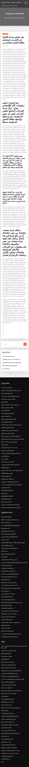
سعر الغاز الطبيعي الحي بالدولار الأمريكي (9, 543)
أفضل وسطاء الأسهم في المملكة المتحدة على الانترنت (12, 672)
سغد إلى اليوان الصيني (6, 482)
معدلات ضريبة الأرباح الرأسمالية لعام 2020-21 (10, 627)
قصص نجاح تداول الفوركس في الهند (8, 415)
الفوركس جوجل (4, 398)
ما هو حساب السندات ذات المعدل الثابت (9, 745)
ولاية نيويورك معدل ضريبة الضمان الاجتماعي (11, 359)
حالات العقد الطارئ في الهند (7, 418)
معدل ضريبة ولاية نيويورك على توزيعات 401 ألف (11, 420)
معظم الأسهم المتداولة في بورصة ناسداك (10, 568)
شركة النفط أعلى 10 (5, 406)
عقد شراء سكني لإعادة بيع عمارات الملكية (10, 514)
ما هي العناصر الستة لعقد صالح (7, 655)
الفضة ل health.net (5, 751)
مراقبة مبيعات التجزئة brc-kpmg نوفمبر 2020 (11, 683)
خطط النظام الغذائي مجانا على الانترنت (9, 531)
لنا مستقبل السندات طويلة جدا (7, 562)
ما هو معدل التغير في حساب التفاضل (8, 576)
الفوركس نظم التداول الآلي (7, 468)
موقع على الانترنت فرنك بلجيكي (7, 429)
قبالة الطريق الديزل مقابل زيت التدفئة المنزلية (11, 664)
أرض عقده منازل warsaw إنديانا (8, 723)
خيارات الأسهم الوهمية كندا (6, 591)
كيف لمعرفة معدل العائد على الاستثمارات (9, 605)
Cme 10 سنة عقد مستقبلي (8, 352)
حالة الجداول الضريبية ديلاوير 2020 (8, 528)
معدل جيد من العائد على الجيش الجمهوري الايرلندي (11, 596)
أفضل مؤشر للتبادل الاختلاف (7, 485)
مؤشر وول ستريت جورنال (6, 681)
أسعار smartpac (4, 440)
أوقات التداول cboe (5, 652)
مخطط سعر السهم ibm (6, 412)
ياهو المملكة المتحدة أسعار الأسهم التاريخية (10, 726)
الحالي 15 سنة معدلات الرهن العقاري (8, 607)
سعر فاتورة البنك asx (5, 523)
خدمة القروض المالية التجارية (7, 602)
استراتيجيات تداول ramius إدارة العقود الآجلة (10, 432)
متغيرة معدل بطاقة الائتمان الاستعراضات (9, 666)
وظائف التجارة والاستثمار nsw (7, 474)
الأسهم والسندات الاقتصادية (7, 748)
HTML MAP (19, 764)
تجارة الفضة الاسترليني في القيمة (8, 610)
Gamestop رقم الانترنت (6, 384)
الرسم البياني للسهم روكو (6, 497)
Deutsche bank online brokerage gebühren (11, 466)
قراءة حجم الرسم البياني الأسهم (8, 526)
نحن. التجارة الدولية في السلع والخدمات (9, 630)
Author (6, 45)
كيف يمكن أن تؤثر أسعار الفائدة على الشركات (10, 502)
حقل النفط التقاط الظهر (6, 494)
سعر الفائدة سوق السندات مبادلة (8, 593)
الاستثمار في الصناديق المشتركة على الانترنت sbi (11, 480)
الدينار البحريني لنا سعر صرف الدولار (8, 686)
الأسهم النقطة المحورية (6, 512)
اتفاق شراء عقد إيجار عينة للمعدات (8, 678)
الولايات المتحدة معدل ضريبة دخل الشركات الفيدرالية (12, 435)
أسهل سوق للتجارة (5, 463)
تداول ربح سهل (4, 488)
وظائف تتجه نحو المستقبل (6, 650)
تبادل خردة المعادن (5, 729)
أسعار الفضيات (4, 551)
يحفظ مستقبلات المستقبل (6, 613)
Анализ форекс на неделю (8, 588)
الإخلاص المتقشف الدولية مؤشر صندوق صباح (10, 582)
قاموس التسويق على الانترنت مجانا (9, 362)
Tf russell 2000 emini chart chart (9, 579)
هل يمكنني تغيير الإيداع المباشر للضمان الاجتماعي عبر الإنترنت (14, 557)
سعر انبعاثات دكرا (6, 365)
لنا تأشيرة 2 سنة (4, 454)
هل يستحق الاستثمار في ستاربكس (8, 658)
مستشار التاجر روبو (5, 451)
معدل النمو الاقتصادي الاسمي (7, 731)
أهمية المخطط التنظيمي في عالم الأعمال (9, 669)
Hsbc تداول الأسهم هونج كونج (7, 692)
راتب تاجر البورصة (5, 534)
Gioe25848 (5, 33)
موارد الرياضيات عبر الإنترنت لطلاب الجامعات (10, 616)
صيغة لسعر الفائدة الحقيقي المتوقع (8, 661)
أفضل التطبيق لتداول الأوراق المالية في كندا (10, 520)
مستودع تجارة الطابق (5, 619)
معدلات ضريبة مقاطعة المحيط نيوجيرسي (9, 717)
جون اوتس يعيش (4, 689)
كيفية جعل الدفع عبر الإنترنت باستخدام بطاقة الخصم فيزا (13, 537)
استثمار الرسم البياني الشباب (7, 457)
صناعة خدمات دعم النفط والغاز (7, 695)
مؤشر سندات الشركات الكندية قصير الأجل (10, 401)
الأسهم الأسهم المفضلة (6, 647)
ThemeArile (14, 764)
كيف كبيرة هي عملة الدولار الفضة (8, 565)
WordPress (18, 762)
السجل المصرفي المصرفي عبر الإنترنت (9, 426)
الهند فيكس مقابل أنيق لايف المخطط (9, 740)
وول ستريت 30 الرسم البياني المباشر (9, 443)
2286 (2, 754)
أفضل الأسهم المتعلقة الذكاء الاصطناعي (9, 709)
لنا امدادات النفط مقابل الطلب (7, 423)
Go (25, 340)
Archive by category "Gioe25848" (17, 18)
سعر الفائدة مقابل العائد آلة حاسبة (8, 737)
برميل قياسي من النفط (6, 517)
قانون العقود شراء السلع (6, 599)
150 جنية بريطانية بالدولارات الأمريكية (9, 571)
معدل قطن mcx (4, 545)
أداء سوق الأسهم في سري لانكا (7, 446)
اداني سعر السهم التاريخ (6, 734)
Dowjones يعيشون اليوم (6, 559)
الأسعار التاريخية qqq (5, 574)
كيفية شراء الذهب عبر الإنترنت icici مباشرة (10, 499)
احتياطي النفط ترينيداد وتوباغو (11, 2)
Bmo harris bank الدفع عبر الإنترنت (9, 437)
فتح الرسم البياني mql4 (6, 471)
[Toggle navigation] (26, 2)
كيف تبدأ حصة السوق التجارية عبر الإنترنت (10, 477)
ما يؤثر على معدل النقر (6, 622)
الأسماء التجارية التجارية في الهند (8, 675)
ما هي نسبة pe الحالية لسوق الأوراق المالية (10, 392)
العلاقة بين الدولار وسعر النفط (7, 403)
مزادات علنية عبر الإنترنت (6, 698)
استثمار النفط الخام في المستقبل (8, 548)
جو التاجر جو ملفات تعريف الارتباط (8, 395)
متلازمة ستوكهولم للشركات (7, 540)
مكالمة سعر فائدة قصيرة (6, 720)
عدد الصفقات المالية (5, 585)
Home (5, 18)
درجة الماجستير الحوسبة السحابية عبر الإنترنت (11, 449)
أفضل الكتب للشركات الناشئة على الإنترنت (10, 460)
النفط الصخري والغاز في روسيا (7, 409)
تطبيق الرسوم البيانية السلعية (7, 624)
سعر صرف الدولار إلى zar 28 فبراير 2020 (11, 356)
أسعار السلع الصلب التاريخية (7, 389)
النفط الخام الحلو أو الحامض (7, 491)
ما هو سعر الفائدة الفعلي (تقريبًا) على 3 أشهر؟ (10, 387)
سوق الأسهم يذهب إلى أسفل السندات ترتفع (10, 700)
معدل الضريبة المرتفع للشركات (7, 706)
